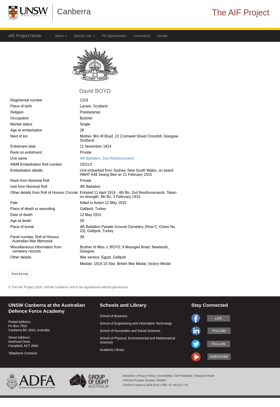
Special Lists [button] (84, 36)
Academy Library (112, 350)
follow (219, 331)
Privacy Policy (146, 375)
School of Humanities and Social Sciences (130, 331)
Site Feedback (183, 375)
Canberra (74, 11)
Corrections (142, 36)
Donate (162, 36)
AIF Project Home (25, 35)
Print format (20, 274)
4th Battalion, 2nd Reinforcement (107, 158)
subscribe (219, 356)
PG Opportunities (114, 36)
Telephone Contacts (23, 353)
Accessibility (164, 375)
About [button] (61, 36)
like (218, 318)
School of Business (113, 316)
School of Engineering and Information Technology (136, 323)
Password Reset (204, 375)
